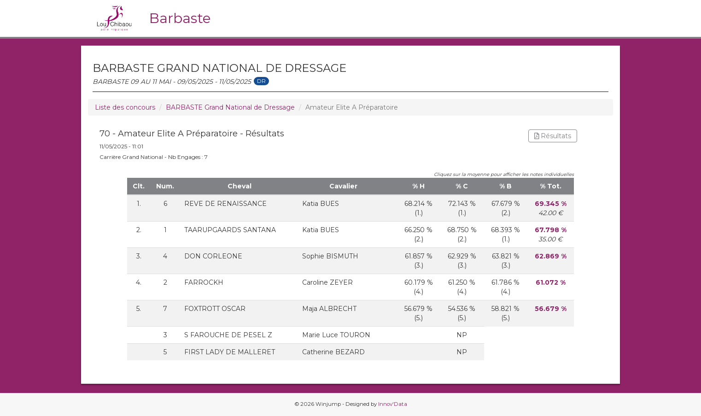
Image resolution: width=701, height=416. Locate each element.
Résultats (553, 136)
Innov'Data (392, 404)
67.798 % (551, 230)
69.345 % (551, 203)
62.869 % (551, 256)
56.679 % (551, 309)
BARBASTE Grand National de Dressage (230, 107)
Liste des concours (125, 107)
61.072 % (551, 282)
